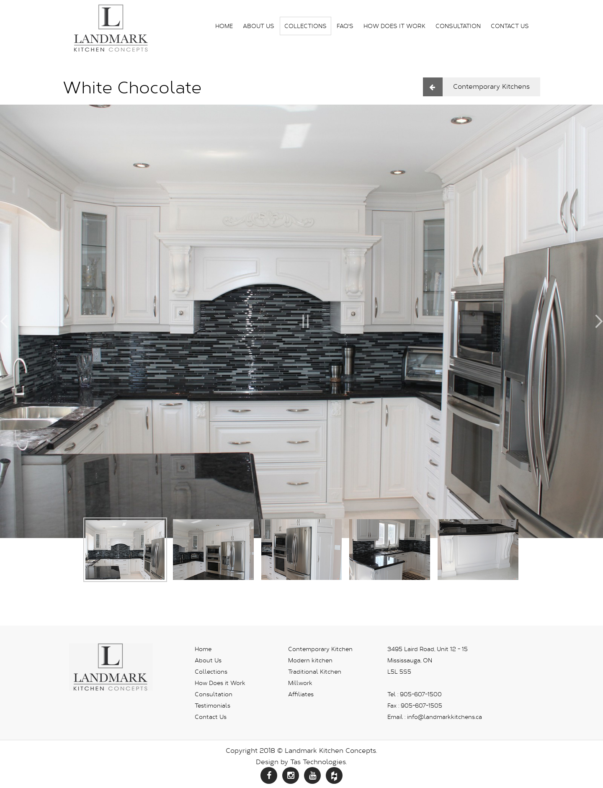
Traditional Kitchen (314, 671)
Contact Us (510, 26)
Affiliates (301, 694)
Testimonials (212, 705)
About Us (258, 26)
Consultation (458, 26)
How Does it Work (394, 26)
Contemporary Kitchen (320, 649)
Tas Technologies (318, 761)
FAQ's (345, 26)
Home (224, 26)
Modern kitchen (310, 660)
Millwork (300, 683)
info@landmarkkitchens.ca (444, 717)
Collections (305, 26)
